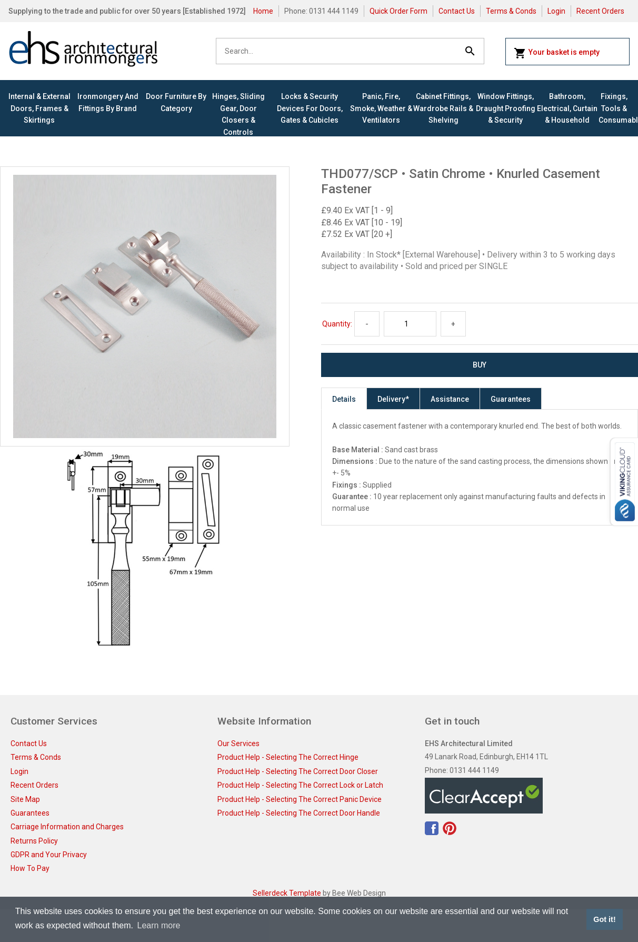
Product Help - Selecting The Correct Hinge (287, 757)
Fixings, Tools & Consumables (614, 108)
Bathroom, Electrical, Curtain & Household (567, 108)
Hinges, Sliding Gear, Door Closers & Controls (238, 114)
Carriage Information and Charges (67, 826)
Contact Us (456, 11)
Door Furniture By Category (176, 102)
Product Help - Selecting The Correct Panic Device (299, 799)
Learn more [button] (159, 925)
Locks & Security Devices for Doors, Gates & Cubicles (310, 108)
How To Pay (30, 868)
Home (263, 11)
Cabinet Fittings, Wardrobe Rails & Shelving (443, 108)
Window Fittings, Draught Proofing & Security (505, 108)
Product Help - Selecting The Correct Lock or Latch (300, 785)
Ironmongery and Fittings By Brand (107, 102)
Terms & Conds (511, 11)
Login (556, 11)
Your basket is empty (557, 53)
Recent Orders (600, 11)
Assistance (450, 399)
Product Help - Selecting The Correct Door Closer (297, 771)
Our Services (238, 743)
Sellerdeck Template (287, 893)
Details (344, 399)
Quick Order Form (398, 11)
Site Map (25, 799)
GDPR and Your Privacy (49, 854)
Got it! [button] (604, 919)
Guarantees (511, 399)
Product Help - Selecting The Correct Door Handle (298, 813)
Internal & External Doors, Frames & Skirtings (39, 108)
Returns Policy (34, 841)
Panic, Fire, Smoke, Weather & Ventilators (381, 108)
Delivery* (393, 399)
